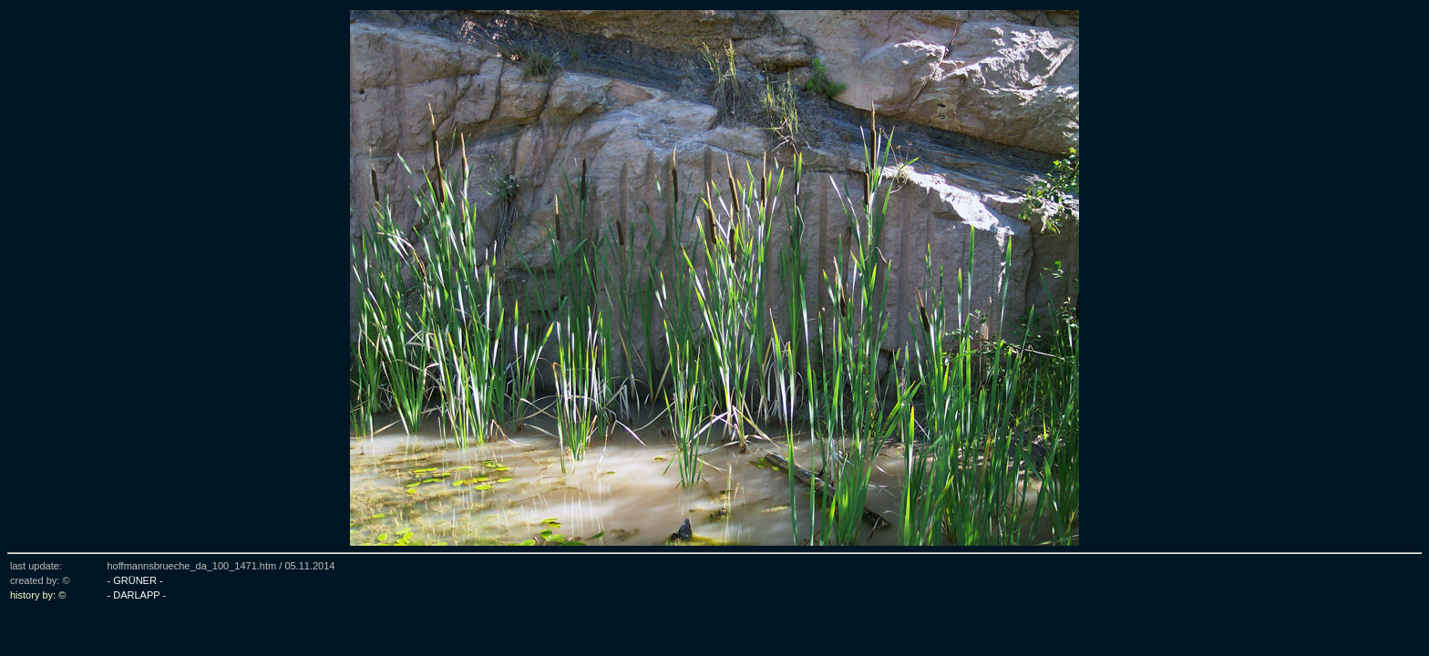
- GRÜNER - (134, 580)
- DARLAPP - (136, 594)
